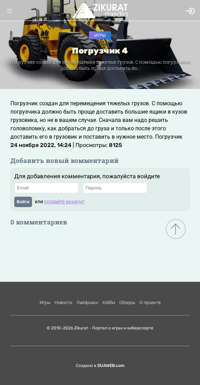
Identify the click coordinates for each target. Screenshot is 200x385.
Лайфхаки (87, 302)
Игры (100, 35)
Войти (23, 201)
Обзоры (127, 302)
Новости (63, 302)
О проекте (150, 302)
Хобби (108, 302)
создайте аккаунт (64, 201)
